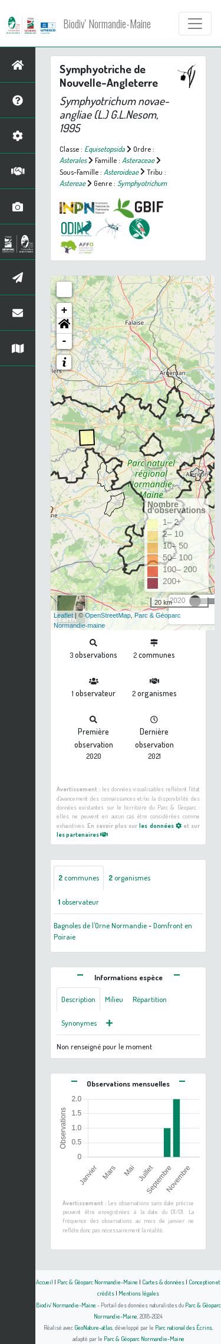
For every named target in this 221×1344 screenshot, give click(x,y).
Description (78, 999)
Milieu (114, 999)
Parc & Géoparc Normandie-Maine (97, 1282)
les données (160, 825)
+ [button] (64, 311)
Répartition (150, 999)
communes (78, 877)
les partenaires (82, 834)
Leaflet (63, 615)
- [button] (64, 341)
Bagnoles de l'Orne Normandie (100, 925)
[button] (64, 326)
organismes (129, 877)
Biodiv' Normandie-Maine (107, 23)
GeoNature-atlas (93, 1327)
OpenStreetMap (108, 615)
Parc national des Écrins (183, 1327)
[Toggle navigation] (195, 23)
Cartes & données (163, 1282)
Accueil (44, 1282)
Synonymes (79, 1022)
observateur (78, 901)
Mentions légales (138, 1293)
